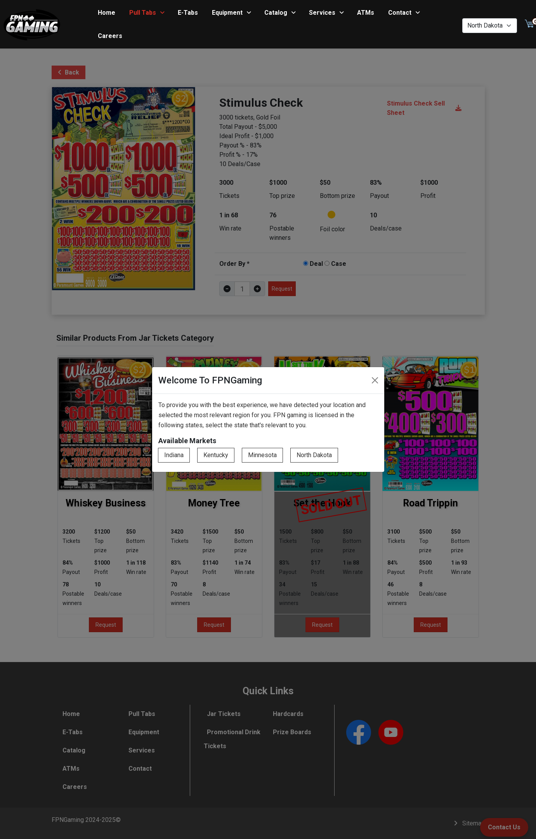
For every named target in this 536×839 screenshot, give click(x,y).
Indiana (174, 455)
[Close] (375, 380)
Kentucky (215, 455)
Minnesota (262, 455)
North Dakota (314, 455)
